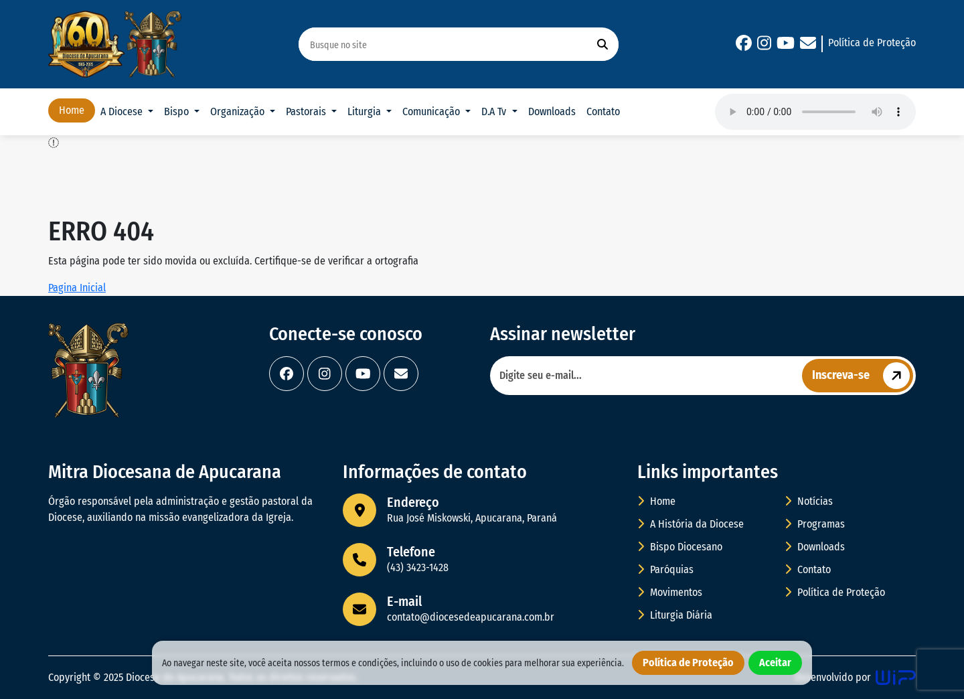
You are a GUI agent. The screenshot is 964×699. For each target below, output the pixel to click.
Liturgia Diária (674, 615)
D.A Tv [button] (495, 111)
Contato (603, 111)
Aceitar (775, 662)
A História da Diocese (690, 524)
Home (71, 110)
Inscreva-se (862, 375)
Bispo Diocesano (679, 546)
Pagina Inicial (77, 287)
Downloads (552, 111)
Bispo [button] (177, 111)
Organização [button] (238, 111)
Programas (815, 524)
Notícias (809, 501)
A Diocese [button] (122, 111)
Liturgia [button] (365, 111)
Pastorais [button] (307, 111)
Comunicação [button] (432, 111)
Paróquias (665, 569)
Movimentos (669, 592)
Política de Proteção (872, 42)
